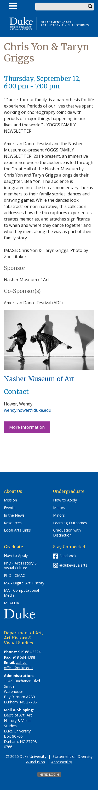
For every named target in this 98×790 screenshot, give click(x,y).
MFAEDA (11, 603)
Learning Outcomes (70, 523)
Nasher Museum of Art (39, 379)
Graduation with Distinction (67, 533)
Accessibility (61, 761)
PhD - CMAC (14, 575)
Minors (59, 515)
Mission (10, 500)
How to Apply (65, 500)
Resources (13, 523)
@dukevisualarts (73, 565)
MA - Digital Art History (24, 583)
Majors (59, 507)
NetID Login (49, 774)
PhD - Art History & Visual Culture (20, 566)
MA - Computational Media (21, 593)
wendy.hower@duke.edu (27, 410)
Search (90, 6)
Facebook (67, 555)
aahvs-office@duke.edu (18, 665)
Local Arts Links (17, 530)
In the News (14, 515)
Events (9, 507)
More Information (27, 427)
